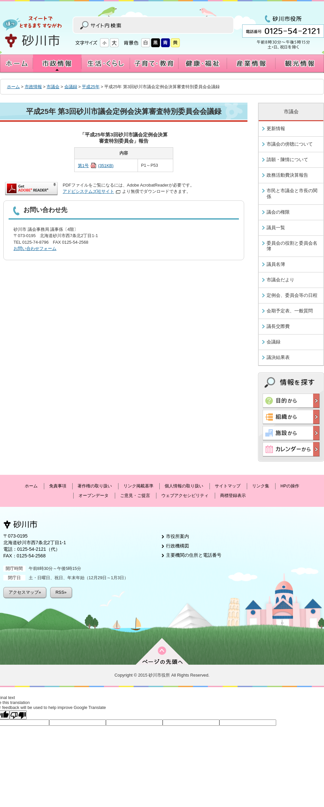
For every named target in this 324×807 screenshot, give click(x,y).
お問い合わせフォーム (35, 248)
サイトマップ (228, 485)
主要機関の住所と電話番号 (193, 555)
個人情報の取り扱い (184, 485)
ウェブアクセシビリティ (185, 495)
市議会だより (280, 279)
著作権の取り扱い (95, 485)
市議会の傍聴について (290, 144)
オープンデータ (94, 495)
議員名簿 (276, 264)
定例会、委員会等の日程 (292, 295)
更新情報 (276, 128)
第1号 (95, 165)
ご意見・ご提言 (135, 495)
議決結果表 (278, 357)
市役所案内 (177, 536)
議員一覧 (276, 227)
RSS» (60, 592)
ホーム (13, 86)
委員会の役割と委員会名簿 (292, 246)
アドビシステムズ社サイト (91, 191)
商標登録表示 (233, 495)
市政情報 (33, 86)
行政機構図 (177, 545)
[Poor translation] (18, 714)
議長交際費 (278, 326)
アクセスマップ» (25, 592)
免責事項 (57, 485)
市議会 (53, 86)
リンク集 (260, 485)
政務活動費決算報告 (287, 175)
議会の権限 (278, 212)
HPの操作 (289, 485)
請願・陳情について (287, 159)
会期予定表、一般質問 (290, 310)
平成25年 (90, 86)
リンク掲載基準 (138, 485)
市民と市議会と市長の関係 (292, 193)
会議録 (70, 86)
